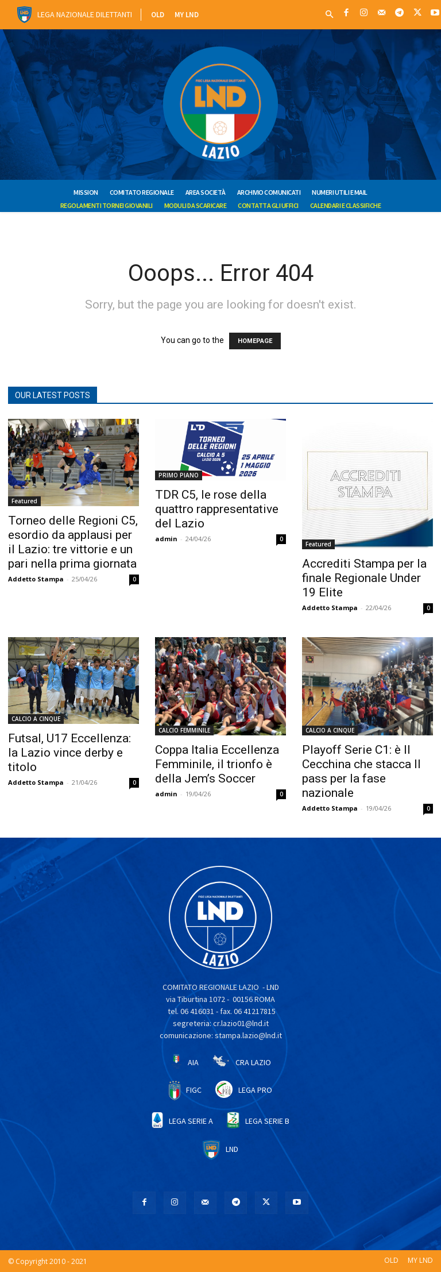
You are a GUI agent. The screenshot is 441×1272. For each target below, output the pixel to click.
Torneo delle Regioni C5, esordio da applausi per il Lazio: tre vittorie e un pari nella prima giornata (73, 542)
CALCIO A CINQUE (35, 719)
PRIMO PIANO (178, 475)
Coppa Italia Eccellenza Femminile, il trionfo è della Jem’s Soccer (217, 764)
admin (166, 538)
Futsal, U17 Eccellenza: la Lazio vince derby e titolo (69, 752)
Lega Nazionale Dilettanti (84, 14)
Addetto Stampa (36, 579)
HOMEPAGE (255, 341)
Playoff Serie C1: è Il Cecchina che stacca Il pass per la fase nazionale (361, 771)
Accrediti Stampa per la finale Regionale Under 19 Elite (364, 578)
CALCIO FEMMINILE (184, 730)
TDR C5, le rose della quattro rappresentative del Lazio (216, 509)
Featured (24, 501)
